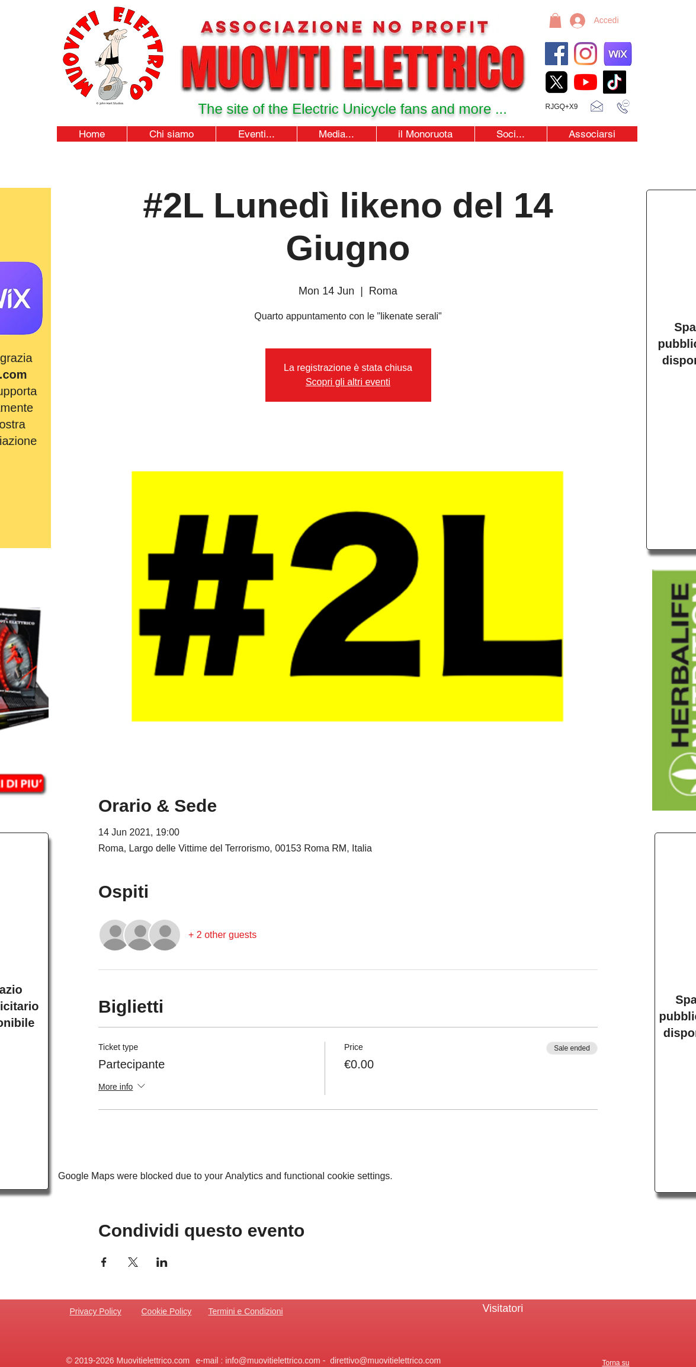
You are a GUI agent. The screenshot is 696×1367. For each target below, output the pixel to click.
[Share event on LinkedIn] (162, 1262)
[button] (555, 20)
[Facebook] (556, 53)
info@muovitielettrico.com (272, 1360)
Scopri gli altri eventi (348, 382)
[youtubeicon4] (585, 82)
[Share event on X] (133, 1262)
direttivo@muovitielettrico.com (385, 1360)
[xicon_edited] (556, 82)
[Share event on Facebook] (104, 1262)
